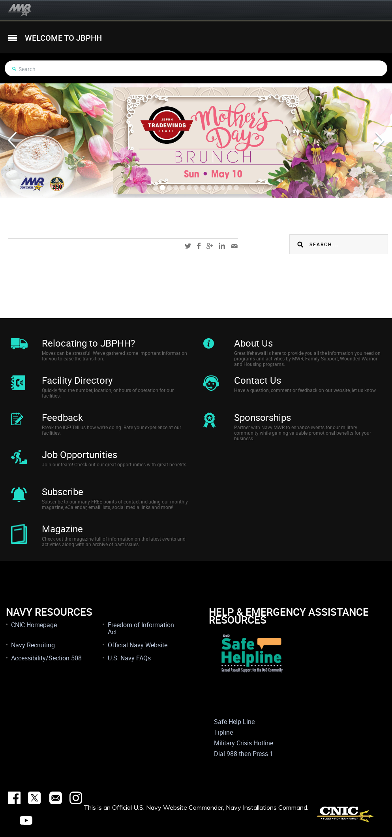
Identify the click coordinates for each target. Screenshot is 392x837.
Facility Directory (77, 380)
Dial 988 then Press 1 (243, 753)
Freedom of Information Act (141, 628)
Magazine (62, 528)
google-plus (209, 246)
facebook (199, 246)
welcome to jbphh (63, 37)
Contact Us (257, 380)
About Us (253, 343)
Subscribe (62, 491)
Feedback (62, 417)
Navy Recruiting (33, 645)
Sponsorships (262, 417)
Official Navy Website (137, 645)
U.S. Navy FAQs (129, 658)
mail (234, 246)
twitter (188, 246)
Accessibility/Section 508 (46, 658)
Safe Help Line (234, 721)
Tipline (223, 732)
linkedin (222, 246)
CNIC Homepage (34, 624)
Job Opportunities (79, 454)
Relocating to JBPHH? (88, 343)
